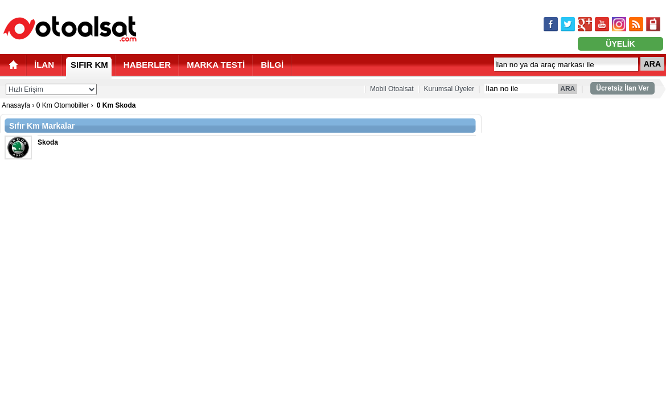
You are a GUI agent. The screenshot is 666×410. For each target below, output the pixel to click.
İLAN (44, 64)
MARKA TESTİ (216, 64)
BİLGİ (272, 64)
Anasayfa (16, 105)
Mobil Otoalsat (392, 89)
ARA (652, 63)
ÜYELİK (620, 43)
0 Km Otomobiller (62, 105)
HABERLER (147, 64)
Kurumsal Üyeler (449, 89)
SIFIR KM (89, 64)
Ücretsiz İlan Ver (622, 88)
